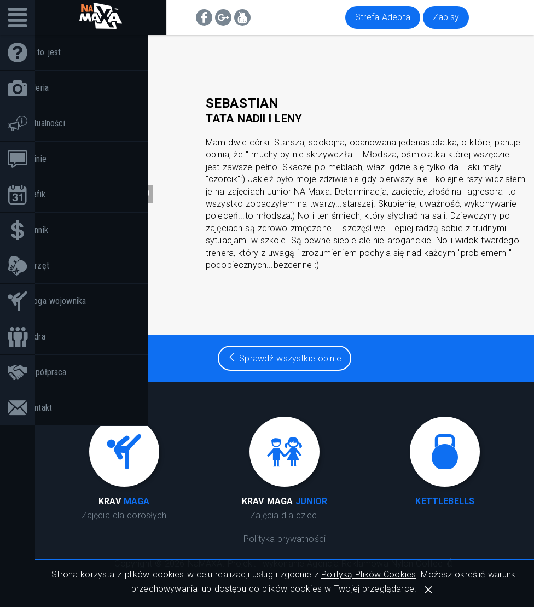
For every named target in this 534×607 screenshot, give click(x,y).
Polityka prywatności (284, 539)
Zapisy (446, 17)
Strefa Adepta (382, 17)
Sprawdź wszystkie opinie (284, 358)
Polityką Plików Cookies (368, 574)
